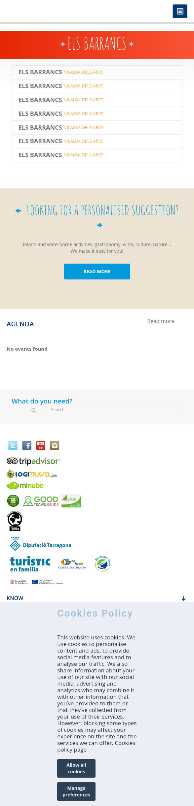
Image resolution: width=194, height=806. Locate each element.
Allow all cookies (76, 768)
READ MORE (96, 271)
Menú (180, 11)
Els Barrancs (40, 72)
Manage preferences (76, 791)
